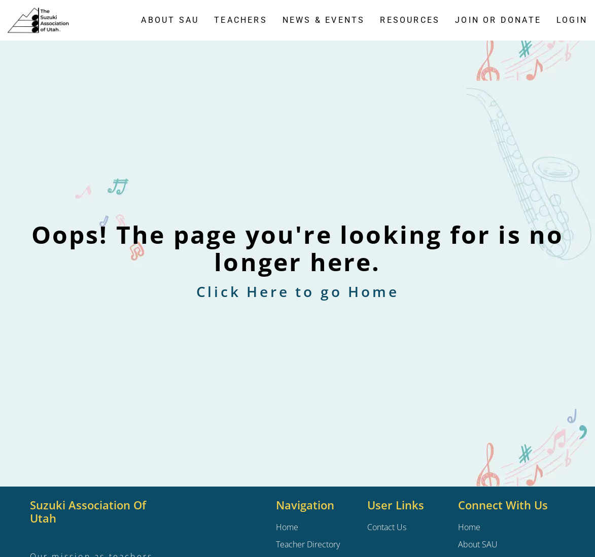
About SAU (170, 20)
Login (571, 20)
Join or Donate (498, 20)
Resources (410, 20)
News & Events (324, 20)
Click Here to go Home (297, 291)
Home (469, 527)
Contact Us (386, 527)
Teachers (240, 20)
